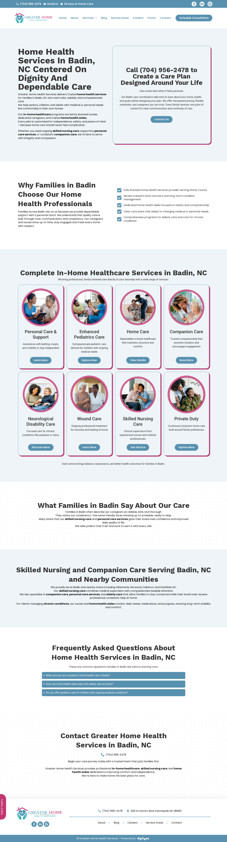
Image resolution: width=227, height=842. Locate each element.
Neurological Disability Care (40, 421)
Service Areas (120, 18)
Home (63, 18)
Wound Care (89, 418)
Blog (104, 18)
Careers (138, 18)
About (75, 18)
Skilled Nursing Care (138, 421)
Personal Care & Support (41, 334)
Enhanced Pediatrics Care (89, 334)
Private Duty (186, 418)
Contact (165, 18)
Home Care (138, 331)
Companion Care (186, 331)
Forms (152, 18)
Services (90, 17)
